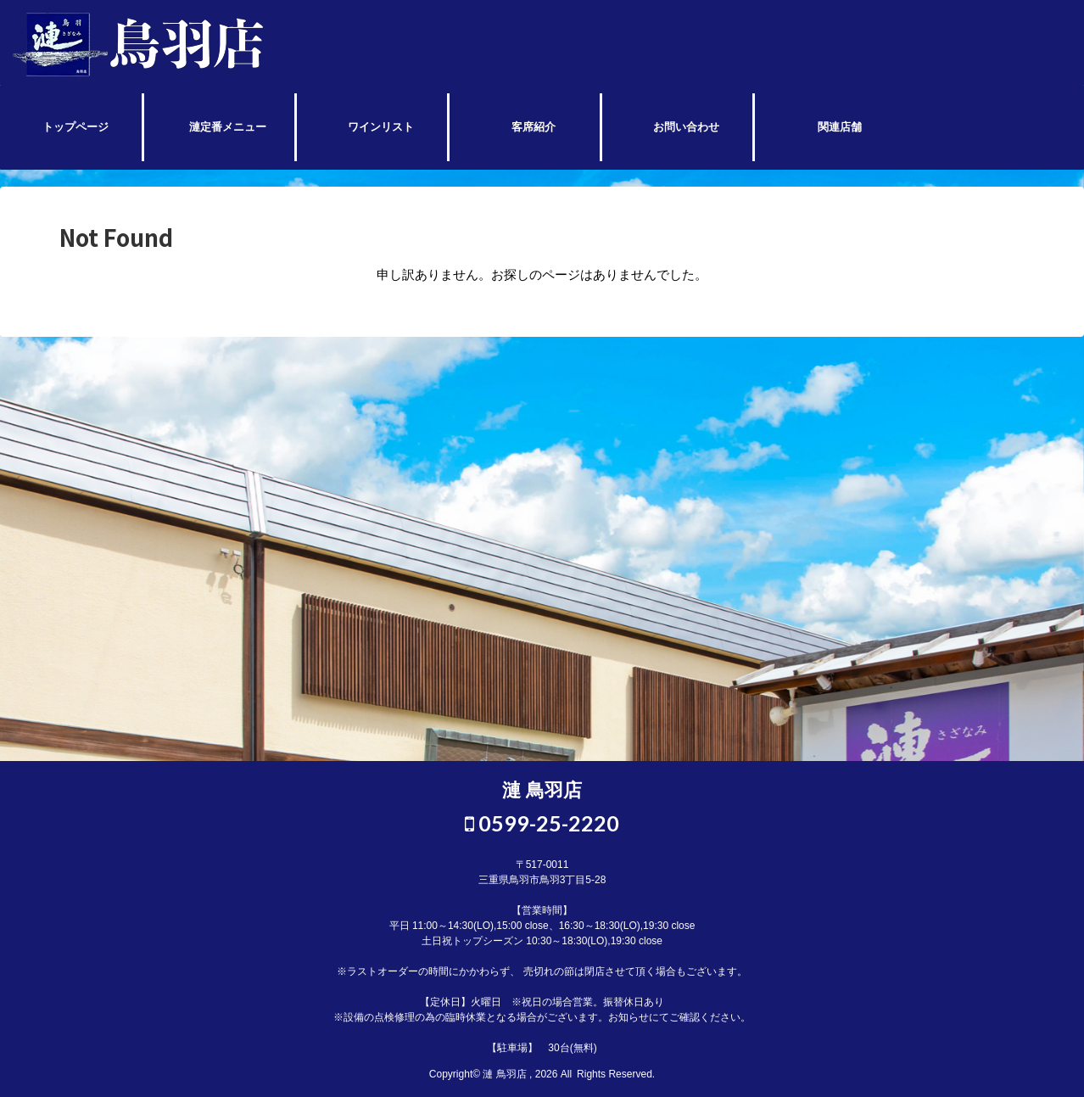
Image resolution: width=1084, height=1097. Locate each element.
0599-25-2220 (542, 823)
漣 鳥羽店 (542, 790)
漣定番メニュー (227, 126)
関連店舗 (840, 126)
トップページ (75, 126)
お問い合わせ (686, 126)
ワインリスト (381, 126)
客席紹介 (533, 126)
